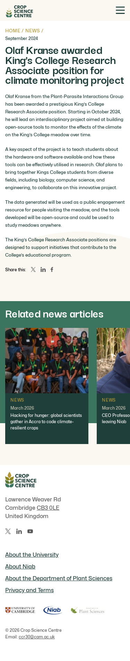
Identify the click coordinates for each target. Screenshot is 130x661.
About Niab (20, 566)
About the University (32, 554)
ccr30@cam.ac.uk (37, 636)
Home (12, 30)
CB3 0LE (48, 508)
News (32, 30)
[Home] (19, 10)
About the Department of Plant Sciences (58, 578)
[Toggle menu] (120, 10)
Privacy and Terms (29, 590)
